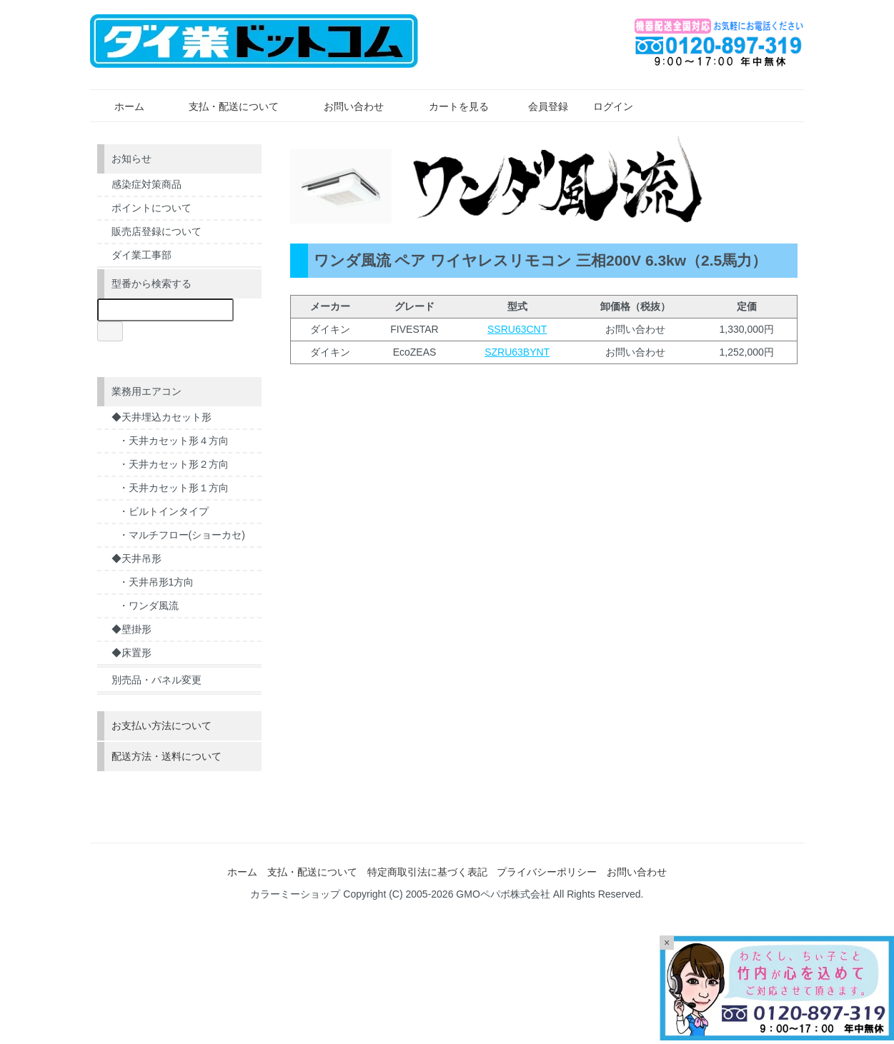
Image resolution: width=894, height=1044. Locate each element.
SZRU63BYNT (517, 352)
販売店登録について (156, 231)
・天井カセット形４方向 (174, 440)
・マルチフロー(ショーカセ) (182, 535)
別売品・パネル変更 (156, 680)
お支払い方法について (161, 725)
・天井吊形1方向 (156, 582)
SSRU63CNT (517, 329)
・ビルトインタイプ (164, 511)
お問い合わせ (343, 106)
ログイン (605, 106)
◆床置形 (131, 652)
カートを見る (448, 106)
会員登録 (540, 106)
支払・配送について (223, 106)
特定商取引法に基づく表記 (427, 872)
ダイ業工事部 (141, 255)
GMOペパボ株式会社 (503, 894)
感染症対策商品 (146, 184)
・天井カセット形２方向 (174, 464)
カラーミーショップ (295, 894)
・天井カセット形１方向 (174, 487)
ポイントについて (151, 208)
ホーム (119, 106)
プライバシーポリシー (547, 872)
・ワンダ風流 (149, 605)
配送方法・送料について (166, 756)
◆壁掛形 (131, 629)
